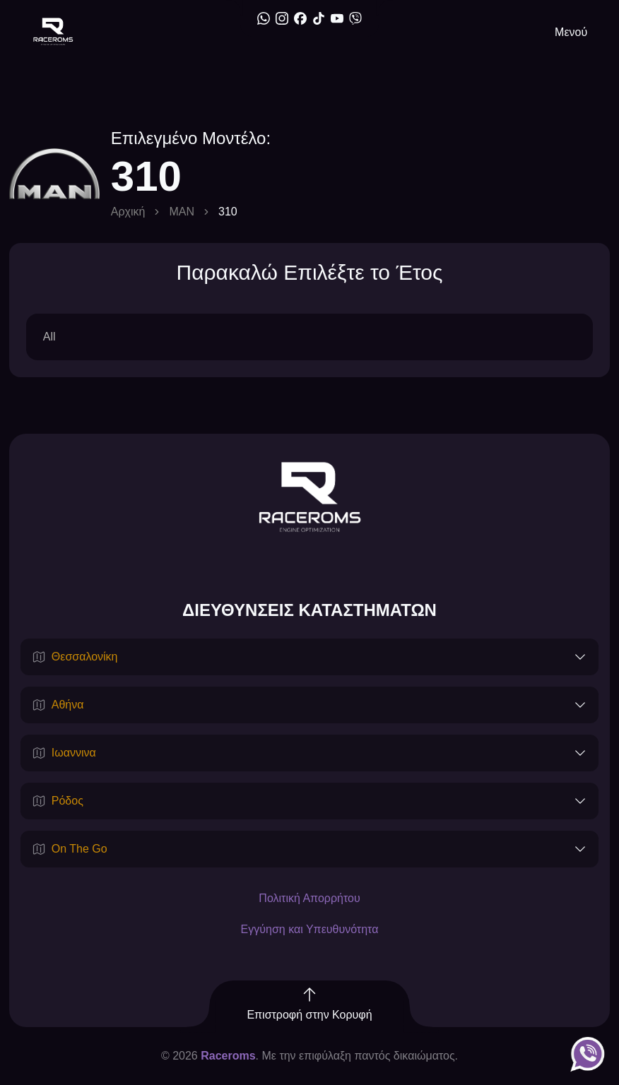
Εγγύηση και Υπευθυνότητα (310, 929)
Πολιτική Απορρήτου (309, 898)
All (49, 337)
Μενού (571, 32)
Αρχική (128, 212)
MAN (181, 212)
